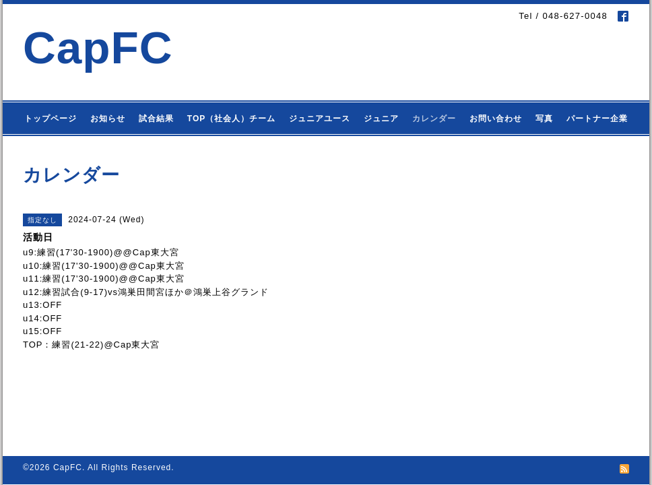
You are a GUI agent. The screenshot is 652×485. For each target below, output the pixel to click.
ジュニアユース (319, 118)
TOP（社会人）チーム (231, 118)
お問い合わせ (495, 118)
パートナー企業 (597, 118)
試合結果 (156, 118)
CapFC (98, 47)
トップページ (50, 118)
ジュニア (381, 118)
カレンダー (434, 118)
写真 (544, 118)
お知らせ (107, 118)
